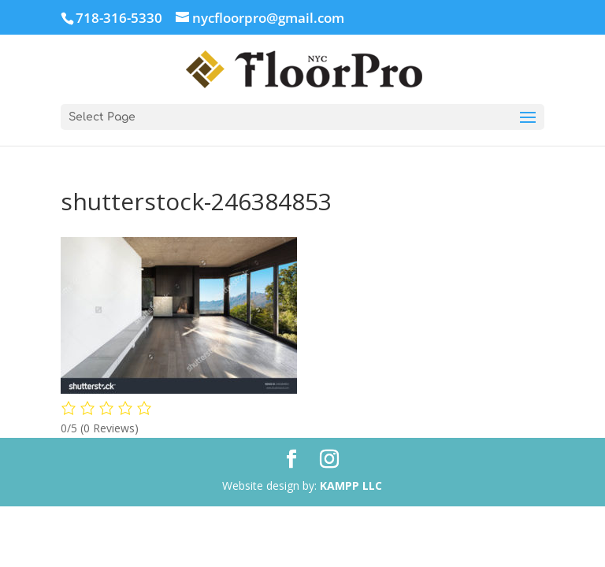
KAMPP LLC (351, 485)
